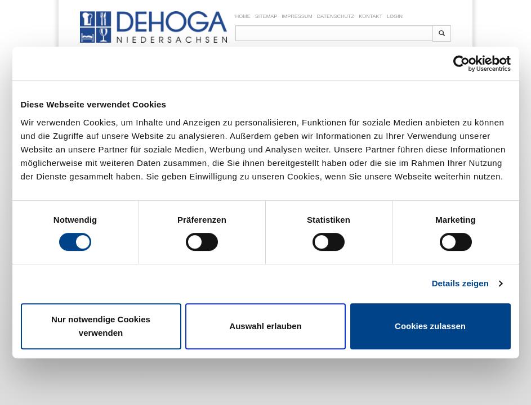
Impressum (297, 16)
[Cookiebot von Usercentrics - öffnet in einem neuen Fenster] (461, 63)
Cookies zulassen (430, 326)
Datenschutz (335, 16)
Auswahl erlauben (265, 326)
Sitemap (266, 16)
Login (395, 16)
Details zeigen (460, 283)
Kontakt (370, 16)
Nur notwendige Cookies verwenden (100, 326)
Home (243, 16)
